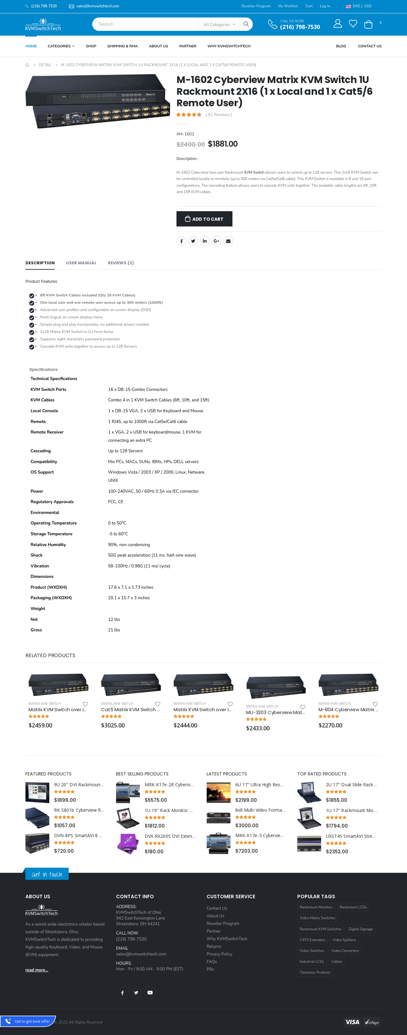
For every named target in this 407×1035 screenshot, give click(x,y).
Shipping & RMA (122, 46)
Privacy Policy (219, 954)
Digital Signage (360, 929)
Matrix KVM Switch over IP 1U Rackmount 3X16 (203, 709)
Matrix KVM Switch (45, 703)
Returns (214, 946)
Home (31, 46)
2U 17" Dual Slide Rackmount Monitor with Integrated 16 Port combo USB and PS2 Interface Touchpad (351, 785)
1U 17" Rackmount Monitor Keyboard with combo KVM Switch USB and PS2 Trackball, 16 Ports (351, 810)
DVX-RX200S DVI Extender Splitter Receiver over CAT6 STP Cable (170, 836)
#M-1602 (185, 134)
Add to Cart (208, 219)
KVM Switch (254, 172)
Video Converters (345, 950)
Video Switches (312, 950)
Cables (336, 961)
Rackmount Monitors (316, 907)
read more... (36, 970)
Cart (309, 6)
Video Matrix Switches (317, 918)
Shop (91, 46)
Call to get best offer (32, 1021)
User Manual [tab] (81, 263)
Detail (45, 64)
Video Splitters (344, 940)
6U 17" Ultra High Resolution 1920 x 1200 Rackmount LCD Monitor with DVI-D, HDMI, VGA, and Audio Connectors (260, 785)
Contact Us (370, 46)
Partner (188, 46)
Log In (325, 6)
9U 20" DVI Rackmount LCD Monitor (79, 785)
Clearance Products (315, 972)
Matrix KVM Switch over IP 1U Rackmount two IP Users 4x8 (58, 709)
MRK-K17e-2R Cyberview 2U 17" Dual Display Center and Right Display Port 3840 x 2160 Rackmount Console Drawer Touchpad (170, 785)
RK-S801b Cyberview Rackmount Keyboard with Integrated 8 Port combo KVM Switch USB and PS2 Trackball (79, 810)
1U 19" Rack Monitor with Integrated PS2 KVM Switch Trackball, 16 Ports (170, 810)
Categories (59, 46)
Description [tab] (40, 263)
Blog (341, 46)
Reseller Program (256, 6)
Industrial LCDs (312, 961)
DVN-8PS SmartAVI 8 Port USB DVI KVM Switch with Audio (79, 835)
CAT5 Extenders (313, 940)
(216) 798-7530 (300, 27)
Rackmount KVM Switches (320, 929)
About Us (158, 46)
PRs (210, 969)
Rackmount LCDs (353, 907)
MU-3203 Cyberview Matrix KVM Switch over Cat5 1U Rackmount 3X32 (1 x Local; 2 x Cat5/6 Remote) (276, 712)
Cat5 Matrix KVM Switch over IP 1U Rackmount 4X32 (131, 709)
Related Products (50, 655)
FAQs (212, 962)
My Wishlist (288, 6)
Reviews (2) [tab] (121, 263)
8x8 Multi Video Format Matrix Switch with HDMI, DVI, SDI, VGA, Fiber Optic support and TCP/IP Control (260, 810)
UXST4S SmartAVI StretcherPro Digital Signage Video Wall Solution (351, 836)
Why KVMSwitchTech (227, 939)
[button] (368, 24)
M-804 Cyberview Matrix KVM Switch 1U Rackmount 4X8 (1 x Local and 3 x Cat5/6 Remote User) (348, 709)
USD (368, 6)
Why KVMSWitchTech (228, 46)
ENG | (354, 6)
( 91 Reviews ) (219, 115)
